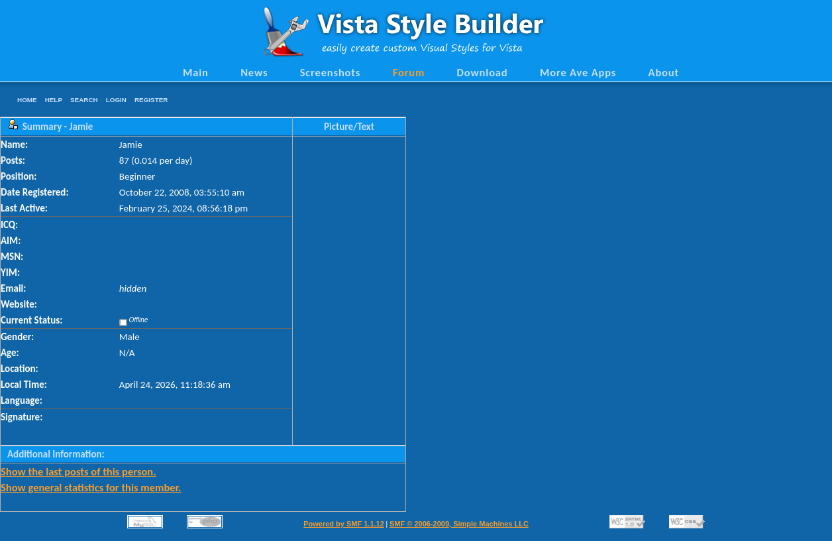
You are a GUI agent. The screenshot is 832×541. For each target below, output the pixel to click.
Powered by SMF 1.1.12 (343, 524)
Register (151, 99)
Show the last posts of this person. (78, 471)
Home (27, 99)
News (254, 72)
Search (84, 99)
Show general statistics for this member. (91, 487)
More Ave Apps (578, 72)
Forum (409, 72)
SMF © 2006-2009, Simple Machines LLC (459, 524)
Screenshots (330, 72)
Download (482, 72)
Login (116, 99)
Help (53, 99)
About (664, 72)
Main (196, 72)
